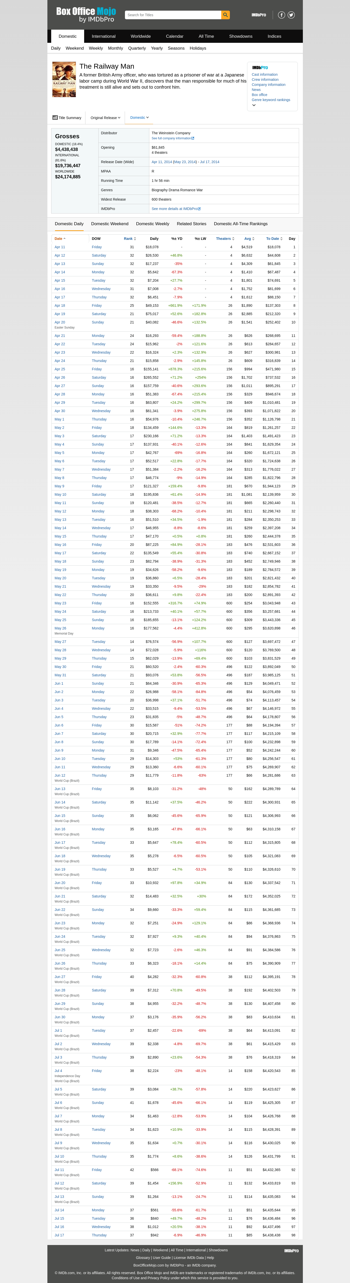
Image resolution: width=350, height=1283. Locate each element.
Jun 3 (59, 700)
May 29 (60, 658)
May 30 (60, 667)
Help (210, 1258)
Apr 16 (60, 289)
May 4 (59, 444)
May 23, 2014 (185, 162)
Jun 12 (60, 775)
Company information (269, 85)
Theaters (223, 239)
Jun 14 (60, 802)
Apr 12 (60, 255)
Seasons (176, 48)
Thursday (99, 297)
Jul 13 (59, 1197)
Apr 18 (60, 305)
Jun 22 (60, 910)
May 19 (60, 570)
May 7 (59, 469)
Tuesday (98, 280)
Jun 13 (60, 789)
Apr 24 (60, 361)
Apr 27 (60, 386)
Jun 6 (59, 725)
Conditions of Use (126, 1278)
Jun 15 (60, 816)
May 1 (59, 419)
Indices (274, 36)
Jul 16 (59, 1227)
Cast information (265, 74)
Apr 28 (60, 394)
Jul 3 (58, 1057)
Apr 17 (60, 297)
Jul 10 (59, 1156)
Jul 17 (59, 1235)
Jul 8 (58, 1129)
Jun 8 (59, 742)
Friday (97, 247)
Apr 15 (60, 280)
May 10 (60, 494)
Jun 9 (59, 750)
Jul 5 (58, 1089)
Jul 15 (59, 1218)
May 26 (60, 628)
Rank (128, 239)
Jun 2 (59, 692)
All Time (206, 36)
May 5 (59, 453)
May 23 (60, 603)
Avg (247, 239)
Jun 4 (59, 708)
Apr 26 (60, 377)
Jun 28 (60, 990)
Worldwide (141, 36)
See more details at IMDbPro (176, 209)
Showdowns (240, 36)
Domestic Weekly (152, 223)
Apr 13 (60, 264)
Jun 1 (59, 683)
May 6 (59, 461)
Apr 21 (60, 336)
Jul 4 (58, 1071)
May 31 (60, 675)
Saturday (99, 255)
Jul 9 (58, 1143)
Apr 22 (60, 344)
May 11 (60, 503)
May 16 (60, 545)
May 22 (60, 595)
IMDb (196, 1265)
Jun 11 (60, 767)
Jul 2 (58, 1044)
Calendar (174, 36)
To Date (272, 239)
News (256, 90)
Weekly (96, 48)
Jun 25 (60, 950)
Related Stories (191, 223)
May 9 (59, 486)
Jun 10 (60, 759)
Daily (56, 48)
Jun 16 (60, 829)
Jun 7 (59, 734)
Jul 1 (58, 1030)
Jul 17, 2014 (209, 162)
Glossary (143, 1258)
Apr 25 (60, 369)
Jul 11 (59, 1170)
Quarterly (137, 48)
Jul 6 (58, 1103)
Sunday (98, 264)
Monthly (115, 48)
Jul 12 (59, 1183)
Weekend (75, 48)
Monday (98, 272)
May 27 (60, 642)
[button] (272, 102)
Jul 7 (58, 1116)
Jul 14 (59, 1210)
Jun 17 (60, 842)
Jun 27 (60, 977)
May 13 (60, 520)
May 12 (60, 511)
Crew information (265, 80)
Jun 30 (60, 1017)
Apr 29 (60, 402)
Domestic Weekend (109, 223)
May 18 (60, 561)
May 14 (60, 528)
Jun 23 (60, 923)
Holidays (198, 48)
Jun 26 (60, 963)
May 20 (60, 578)
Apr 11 (60, 247)
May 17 (60, 553)
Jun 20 (60, 883)
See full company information (173, 138)
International (104, 36)
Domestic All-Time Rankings (241, 223)
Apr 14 (60, 272)
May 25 (60, 620)
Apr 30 (60, 411)
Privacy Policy (159, 1278)
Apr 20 (60, 322)
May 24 (60, 611)
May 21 (60, 586)
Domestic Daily (69, 223)
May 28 (60, 650)
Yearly (157, 48)
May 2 (59, 428)
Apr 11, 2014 (162, 162)
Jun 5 (59, 717)
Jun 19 (60, 869)
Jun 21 (60, 896)
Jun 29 (60, 1004)
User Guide (162, 1258)
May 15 (60, 536)
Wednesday (101, 289)
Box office (259, 95)
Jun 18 (60, 856)
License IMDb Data (189, 1258)
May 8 (59, 478)
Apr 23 (60, 352)
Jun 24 (60, 936)
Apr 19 (60, 314)
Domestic (68, 36)
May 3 (59, 436)
